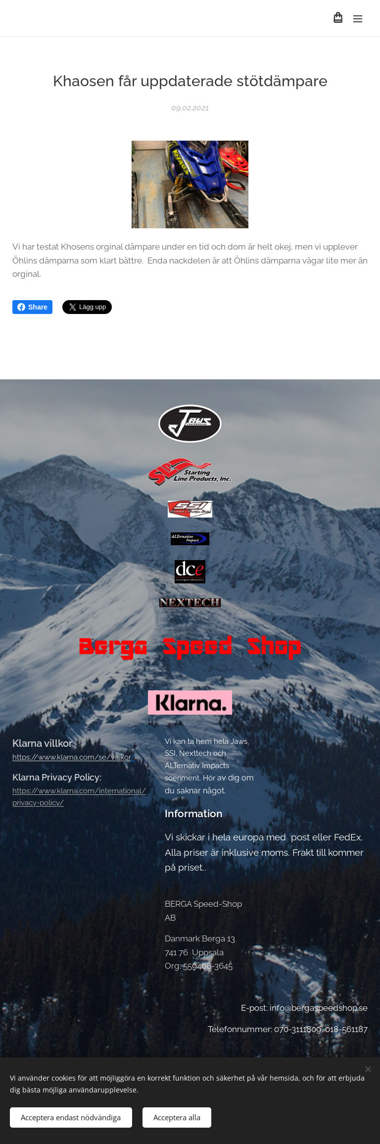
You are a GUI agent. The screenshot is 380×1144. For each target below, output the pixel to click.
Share (32, 307)
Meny (357, 18)
